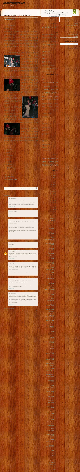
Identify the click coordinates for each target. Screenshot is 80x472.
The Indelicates (51, 95)
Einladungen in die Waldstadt (72, 25)
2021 (54, 182)
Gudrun (43, 55)
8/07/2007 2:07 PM (11, 258)
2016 (54, 193)
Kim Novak (49, 99)
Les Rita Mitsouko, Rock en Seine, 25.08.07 (50, 257)
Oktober (52, 220)
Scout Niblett (44, 93)
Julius (43, 54)
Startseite (21, 310)
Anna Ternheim (55, 85)
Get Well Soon (51, 82)
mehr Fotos (11, 176)
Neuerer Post (6, 310)
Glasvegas (54, 159)
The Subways (51, 165)
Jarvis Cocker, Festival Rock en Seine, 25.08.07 (50, 271)
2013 (54, 200)
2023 (54, 177)
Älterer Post (36, 310)
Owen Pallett (56, 99)
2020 (54, 184)
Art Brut (56, 157)
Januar (52, 466)
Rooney (46, 165)
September (51, 222)
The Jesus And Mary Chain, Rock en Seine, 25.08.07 (50, 262)
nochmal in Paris (13, 179)
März (52, 462)
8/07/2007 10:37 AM (12, 215)
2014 (54, 198)
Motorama (56, 96)
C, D (48, 26)
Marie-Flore (54, 92)
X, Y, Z (45, 28)
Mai (53, 457)
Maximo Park (46, 89)
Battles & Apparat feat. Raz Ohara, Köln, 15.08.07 (50, 367)
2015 (54, 195)
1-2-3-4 (50, 150)
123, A (44, 26)
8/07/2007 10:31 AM (12, 206)
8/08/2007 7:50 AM (11, 288)
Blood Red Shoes (46, 158)
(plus (53, 86)
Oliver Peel (44, 51)
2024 (54, 175)
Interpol (52, 89)
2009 (54, 209)
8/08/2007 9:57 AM (11, 304)
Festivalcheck (75, 36)
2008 (54, 211)
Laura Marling (49, 96)
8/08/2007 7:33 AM (11, 274)
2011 (53, 204)
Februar (52, 464)
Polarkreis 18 (52, 164)
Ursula (43, 59)
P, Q (50, 27)
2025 (54, 173)
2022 (54, 179)
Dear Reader (51, 83)
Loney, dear (56, 90)
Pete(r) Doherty (47, 86)
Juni (53, 455)
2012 (54, 202)
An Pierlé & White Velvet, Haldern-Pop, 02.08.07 (50, 427)
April (52, 460)
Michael (43, 61)
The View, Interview (50, 409)
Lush (47, 100)
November (52, 218)
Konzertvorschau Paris (74, 27)
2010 (54, 207)
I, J (57, 26)
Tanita (43, 57)
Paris (12, 177)
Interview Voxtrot (51, 415)
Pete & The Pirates (48, 162)
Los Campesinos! (47, 92)
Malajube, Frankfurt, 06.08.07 (17, 15)
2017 (54, 191)
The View (56, 165)
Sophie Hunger (52, 93)
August (52, 225)
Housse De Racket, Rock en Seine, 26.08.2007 (50, 248)
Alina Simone (45, 157)
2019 (54, 186)
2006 (54, 469)
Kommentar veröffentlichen (9, 308)
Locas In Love (49, 90)
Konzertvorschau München (73, 34)
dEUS (57, 158)
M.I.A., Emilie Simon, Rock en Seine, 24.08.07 (50, 228)
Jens (43, 58)
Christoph (10, 211)
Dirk (43, 62)
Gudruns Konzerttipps (74, 29)
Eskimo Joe (48, 159)
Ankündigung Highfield (50, 355)
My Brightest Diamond (48, 97)
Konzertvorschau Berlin (73, 32)
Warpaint (49, 85)
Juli (53, 453)
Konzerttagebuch (14, 3)
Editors (57, 87)
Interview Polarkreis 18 (50, 374)
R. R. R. (10, 251)
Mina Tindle (50, 87)
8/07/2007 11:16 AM (12, 246)
